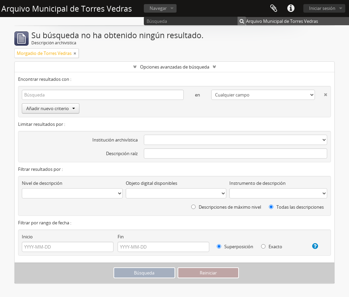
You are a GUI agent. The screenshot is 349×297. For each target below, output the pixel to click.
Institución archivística (115, 140)
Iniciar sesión (322, 8)
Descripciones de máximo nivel (226, 207)
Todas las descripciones (296, 207)
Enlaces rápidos (290, 8)
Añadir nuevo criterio (50, 108)
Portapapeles (273, 8)
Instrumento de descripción (257, 183)
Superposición (235, 246)
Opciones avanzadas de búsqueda (174, 67)
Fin (121, 237)
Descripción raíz (122, 153)
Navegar (158, 8)
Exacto (271, 246)
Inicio (27, 237)
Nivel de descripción (42, 183)
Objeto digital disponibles (151, 183)
